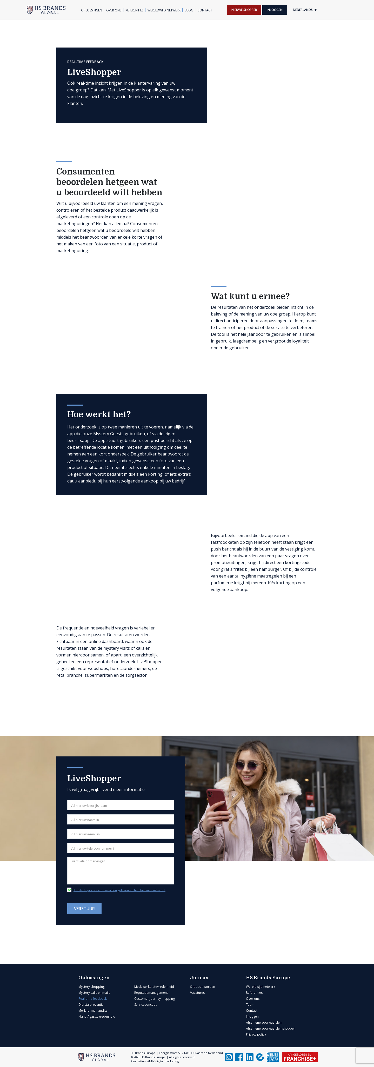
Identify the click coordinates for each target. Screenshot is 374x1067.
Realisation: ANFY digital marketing (155, 1061)
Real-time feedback (92, 998)
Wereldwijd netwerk (164, 10)
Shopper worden (202, 986)
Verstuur (84, 908)
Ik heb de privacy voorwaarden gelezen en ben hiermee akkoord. (119, 890)
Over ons (113, 10)
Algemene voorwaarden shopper (270, 1028)
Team (250, 1004)
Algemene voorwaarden (264, 1022)
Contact (204, 10)
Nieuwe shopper (244, 10)
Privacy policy (256, 1034)
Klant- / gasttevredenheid (96, 1016)
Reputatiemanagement (151, 992)
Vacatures (197, 992)
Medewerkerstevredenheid (154, 986)
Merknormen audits (92, 1010)
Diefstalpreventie (91, 1004)
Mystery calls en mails (94, 992)
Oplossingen (91, 10)
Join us (199, 977)
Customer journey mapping (154, 998)
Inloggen (275, 10)
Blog (189, 10)
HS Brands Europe (268, 977)
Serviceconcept (145, 1004)
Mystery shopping (91, 986)
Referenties (134, 10)
